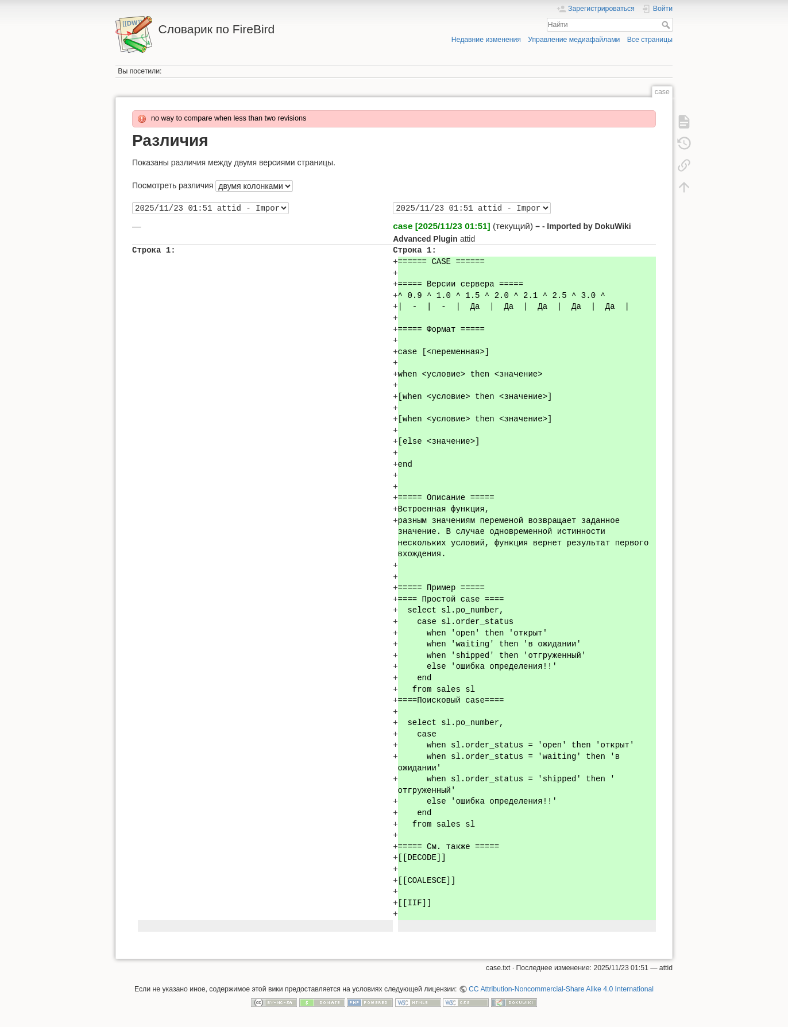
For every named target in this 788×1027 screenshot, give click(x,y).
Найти (667, 25)
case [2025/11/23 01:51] (441, 226)
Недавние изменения (486, 40)
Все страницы (650, 40)
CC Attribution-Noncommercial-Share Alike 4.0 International (561, 989)
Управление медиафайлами (574, 40)
